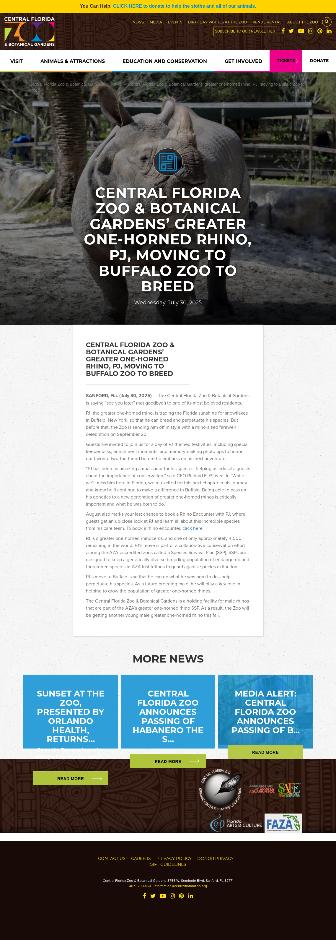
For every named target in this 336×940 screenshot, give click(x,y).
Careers (141, 858)
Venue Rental (267, 22)
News (138, 22)
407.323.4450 (140, 885)
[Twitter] (291, 31)
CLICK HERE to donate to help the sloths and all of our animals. (184, 6)
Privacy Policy (174, 858)
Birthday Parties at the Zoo (217, 22)
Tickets (286, 60)
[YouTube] (301, 31)
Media (156, 22)
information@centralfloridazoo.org (180, 885)
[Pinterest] (319, 31)
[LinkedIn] (329, 31)
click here (192, 528)
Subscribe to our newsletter (245, 31)
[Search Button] (327, 22)
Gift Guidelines (168, 864)
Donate (319, 60)
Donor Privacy (215, 858)
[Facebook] (283, 31)
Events (175, 22)
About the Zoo (302, 22)
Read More (70, 778)
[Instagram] (310, 31)
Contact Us (111, 858)
